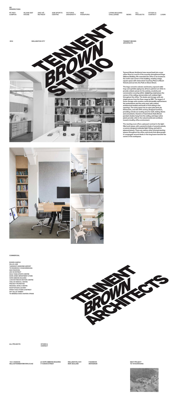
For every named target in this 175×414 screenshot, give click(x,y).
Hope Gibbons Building (17, 278)
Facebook (93, 362)
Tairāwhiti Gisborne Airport (20, 266)
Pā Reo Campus (12, 13)
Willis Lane (13, 264)
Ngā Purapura (85, 13)
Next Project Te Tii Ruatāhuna (144, 378)
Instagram (93, 364)
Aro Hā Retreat (41, 13)
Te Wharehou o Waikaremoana (20, 268)
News (128, 14)
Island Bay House (28, 13)
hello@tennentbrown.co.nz (21, 364)
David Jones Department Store (21, 276)
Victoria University (71, 13)
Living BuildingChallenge (115, 13)
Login (163, 14)
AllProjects (139, 13)
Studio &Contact (152, 13)
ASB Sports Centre (57, 13)
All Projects (14, 344)
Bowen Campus (15, 262)
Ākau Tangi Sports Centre (19, 274)
